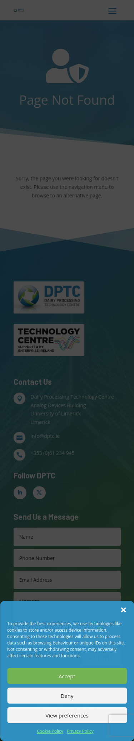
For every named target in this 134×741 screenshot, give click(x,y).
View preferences (66, 715)
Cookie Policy (50, 731)
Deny (66, 695)
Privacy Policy (80, 731)
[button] (123, 609)
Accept (67, 676)
